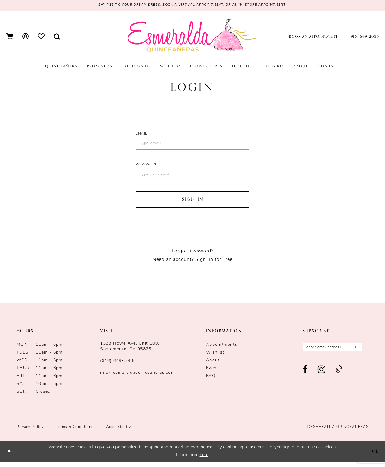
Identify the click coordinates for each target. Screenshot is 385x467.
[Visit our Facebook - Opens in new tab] (305, 375)
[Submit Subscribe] (355, 352)
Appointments (221, 349)
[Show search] (57, 36)
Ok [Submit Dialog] (374, 455)
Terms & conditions (75, 431)
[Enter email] (332, 352)
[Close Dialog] (9, 456)
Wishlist (215, 357)
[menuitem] (10, 36)
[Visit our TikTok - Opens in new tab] (338, 375)
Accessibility (118, 431)
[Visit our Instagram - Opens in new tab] (321, 375)
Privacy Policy (30, 431)
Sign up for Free (214, 264)
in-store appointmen (267, 5)
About (213, 365)
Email (141, 134)
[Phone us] (363, 36)
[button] (10, 36)
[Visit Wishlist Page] (41, 36)
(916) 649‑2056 (117, 365)
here (204, 460)
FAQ (211, 380)
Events (213, 372)
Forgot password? (193, 255)
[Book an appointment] (312, 36)
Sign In (193, 203)
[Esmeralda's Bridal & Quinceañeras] (192, 36)
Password (147, 166)
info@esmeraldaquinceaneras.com (137, 377)
